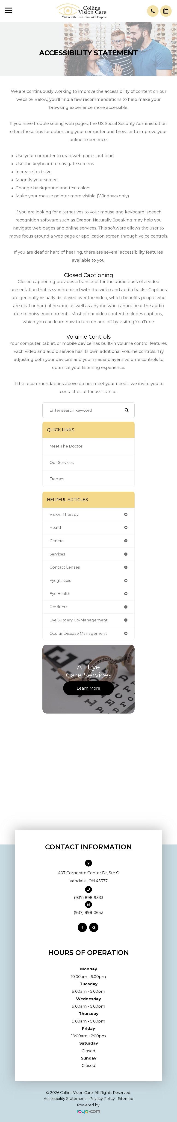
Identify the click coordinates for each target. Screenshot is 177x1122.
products (59, 607)
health (56, 527)
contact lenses (65, 567)
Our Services (62, 462)
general (57, 540)
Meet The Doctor (66, 446)
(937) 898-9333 (88, 897)
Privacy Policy (102, 1098)
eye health (60, 593)
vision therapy (64, 514)
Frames (57, 478)
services (57, 554)
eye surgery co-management (79, 620)
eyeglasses (60, 580)
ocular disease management (78, 633)
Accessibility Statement (65, 1098)
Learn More (88, 688)
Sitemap (125, 1098)
